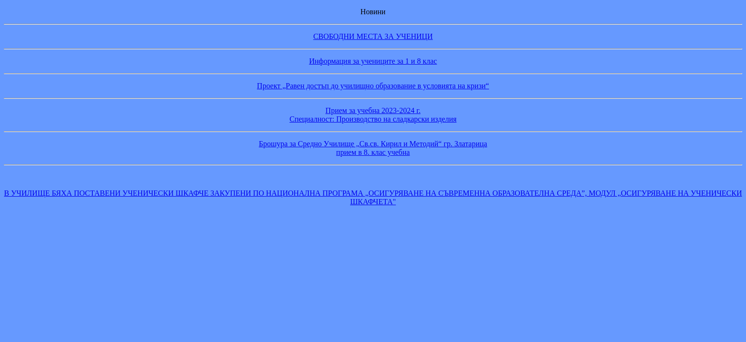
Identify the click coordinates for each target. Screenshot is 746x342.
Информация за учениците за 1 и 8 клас (373, 61)
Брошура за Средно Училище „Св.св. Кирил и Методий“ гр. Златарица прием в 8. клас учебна (373, 148)
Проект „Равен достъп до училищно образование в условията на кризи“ (373, 86)
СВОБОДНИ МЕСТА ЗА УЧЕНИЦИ (372, 36)
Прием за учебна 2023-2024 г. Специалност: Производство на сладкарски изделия (372, 114)
